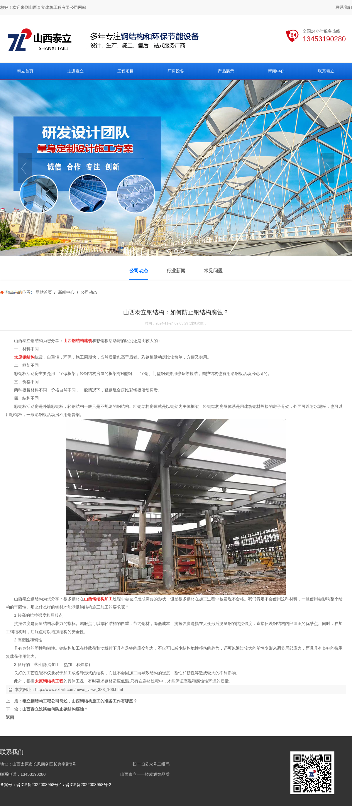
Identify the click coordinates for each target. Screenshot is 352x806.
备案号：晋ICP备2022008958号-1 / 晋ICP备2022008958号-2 (55, 784)
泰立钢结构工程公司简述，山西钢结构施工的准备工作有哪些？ (79, 701)
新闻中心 (66, 292)
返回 (10, 717)
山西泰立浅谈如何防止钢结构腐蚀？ (55, 709)
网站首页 (43, 292)
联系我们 (344, 7)
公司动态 (88, 292)
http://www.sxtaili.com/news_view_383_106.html (79, 689)
